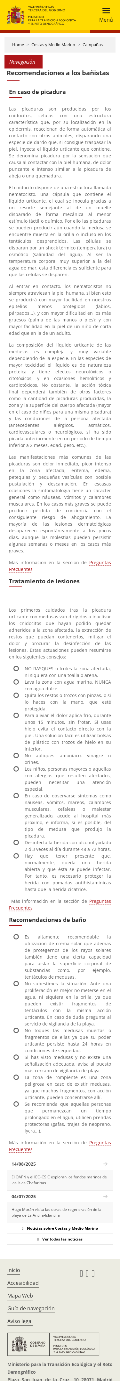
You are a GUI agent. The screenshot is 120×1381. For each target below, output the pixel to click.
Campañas (93, 44)
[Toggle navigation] (104, 15)
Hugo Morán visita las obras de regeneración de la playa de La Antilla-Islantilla (56, 1212)
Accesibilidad (23, 1282)
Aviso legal (20, 1321)
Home (18, 44)
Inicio (13, 1270)
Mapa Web (20, 1295)
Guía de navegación (31, 1308)
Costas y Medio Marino (53, 44)
